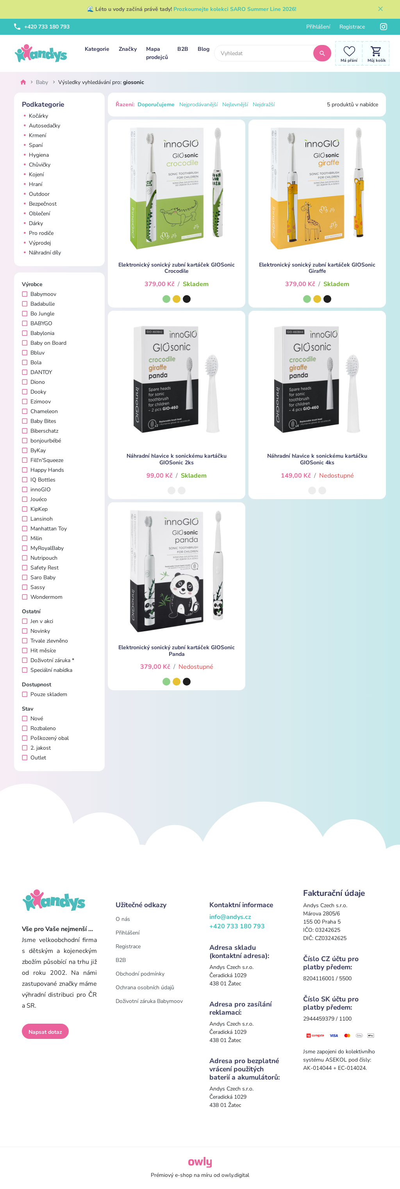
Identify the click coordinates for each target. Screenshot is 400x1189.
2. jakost (36, 748)
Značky (128, 49)
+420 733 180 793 (42, 26)
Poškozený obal (45, 738)
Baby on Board (44, 343)
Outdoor (36, 194)
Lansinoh (37, 519)
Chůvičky (36, 164)
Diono (33, 382)
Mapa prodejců (157, 53)
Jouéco (34, 499)
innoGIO (36, 489)
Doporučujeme (156, 104)
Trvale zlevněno (45, 641)
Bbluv (33, 353)
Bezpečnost (39, 204)
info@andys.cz (230, 917)
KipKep (35, 509)
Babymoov (39, 294)
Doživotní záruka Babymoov (149, 1001)
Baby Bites (39, 421)
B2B (182, 49)
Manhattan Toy (44, 529)
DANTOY (37, 372)
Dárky (32, 223)
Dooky (34, 392)
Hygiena (35, 155)
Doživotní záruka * (48, 660)
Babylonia (38, 333)
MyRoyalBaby (43, 548)
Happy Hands (43, 470)
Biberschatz (40, 431)
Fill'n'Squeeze (42, 460)
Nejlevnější (235, 104)
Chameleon (40, 411)
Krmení (34, 135)
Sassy (33, 587)
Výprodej (36, 243)
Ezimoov (36, 402)
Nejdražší (264, 104)
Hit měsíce (39, 650)
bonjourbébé (41, 441)
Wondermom (42, 597)
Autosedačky (41, 125)
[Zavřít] (380, 9)
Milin (32, 538)
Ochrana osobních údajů (145, 987)
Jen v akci (37, 621)
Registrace (352, 26)
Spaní (32, 145)
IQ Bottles (38, 480)
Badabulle (38, 304)
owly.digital (235, 1175)
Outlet (34, 758)
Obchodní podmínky (140, 974)
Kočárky (35, 116)
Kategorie (97, 49)
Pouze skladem (44, 694)
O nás (123, 919)
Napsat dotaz (45, 1032)
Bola (31, 362)
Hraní (32, 184)
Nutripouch (39, 558)
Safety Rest (40, 568)
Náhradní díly (41, 252)
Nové (32, 718)
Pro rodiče (38, 233)
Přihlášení (318, 26)
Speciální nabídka (47, 670)
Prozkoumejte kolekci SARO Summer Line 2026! (234, 9)
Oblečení (36, 213)
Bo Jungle (38, 314)
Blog (203, 49)
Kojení (33, 174)
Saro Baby (38, 577)
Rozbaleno (39, 728)
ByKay (34, 450)
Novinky (36, 631)
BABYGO (37, 323)
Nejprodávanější (198, 104)
